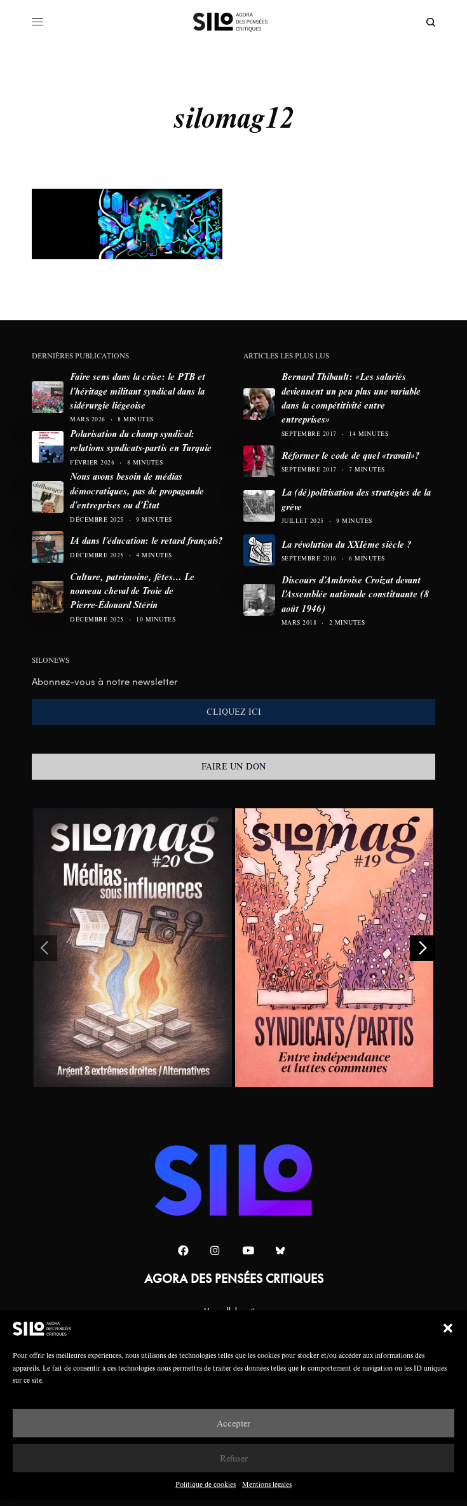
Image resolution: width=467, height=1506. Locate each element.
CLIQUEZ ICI (233, 711)
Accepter (233, 1423)
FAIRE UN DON (233, 766)
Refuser (234, 1458)
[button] (448, 1328)
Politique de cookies (205, 1484)
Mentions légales (267, 1484)
